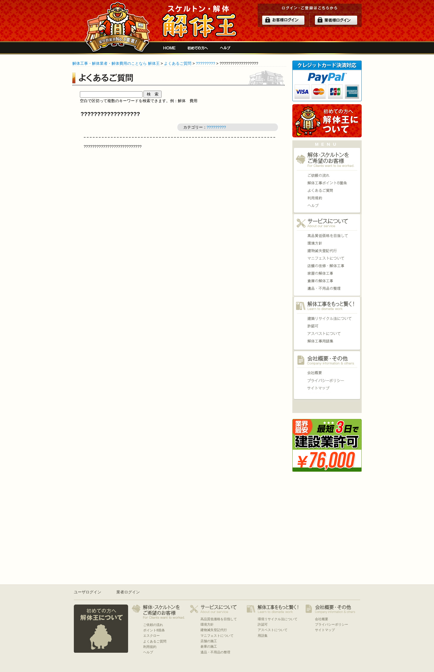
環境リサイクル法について (327, 318)
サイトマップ (327, 388)
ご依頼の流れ (327, 175)
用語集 (327, 341)
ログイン (283, 20)
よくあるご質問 (177, 63)
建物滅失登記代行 (327, 251)
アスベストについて (327, 333)
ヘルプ (225, 47)
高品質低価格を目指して (327, 236)
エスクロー (151, 635)
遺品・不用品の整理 (327, 288)
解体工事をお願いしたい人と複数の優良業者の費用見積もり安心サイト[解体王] (199, 21)
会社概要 (327, 373)
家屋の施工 (327, 273)
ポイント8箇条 (327, 183)
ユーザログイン (87, 592)
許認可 (327, 326)
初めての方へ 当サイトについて (327, 120)
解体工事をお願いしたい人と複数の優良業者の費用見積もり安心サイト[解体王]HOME (169, 47)
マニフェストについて (327, 258)
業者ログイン (128, 592)
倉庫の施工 (327, 281)
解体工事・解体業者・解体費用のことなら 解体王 (116, 63)
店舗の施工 (327, 266)
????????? (205, 63)
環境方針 (327, 243)
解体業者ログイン (336, 20)
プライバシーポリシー (327, 380)
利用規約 (327, 198)
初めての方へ (197, 47)
